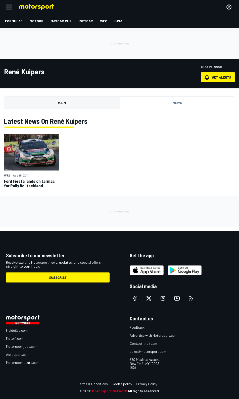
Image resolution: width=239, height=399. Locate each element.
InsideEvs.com (17, 330)
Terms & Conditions (93, 384)
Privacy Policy (146, 384)
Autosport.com (17, 354)
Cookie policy (122, 384)
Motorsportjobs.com (21, 346)
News (177, 102)
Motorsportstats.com (22, 362)
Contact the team (143, 343)
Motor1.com (15, 338)
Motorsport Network (109, 391)
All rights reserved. (144, 391)
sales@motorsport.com (148, 351)
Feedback (137, 327)
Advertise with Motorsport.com (153, 335)
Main (62, 102)
